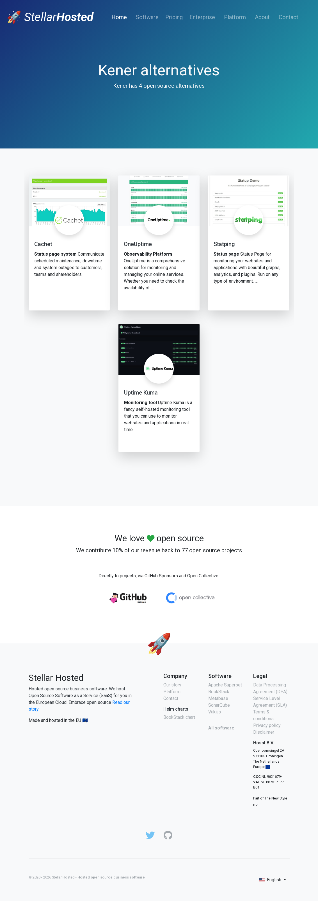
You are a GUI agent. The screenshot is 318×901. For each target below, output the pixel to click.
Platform (235, 17)
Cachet (43, 244)
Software (147, 17)
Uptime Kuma (141, 392)
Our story (172, 685)
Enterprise (202, 17)
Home (120, 17)
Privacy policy (267, 725)
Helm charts (175, 709)
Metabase (218, 698)
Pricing (174, 17)
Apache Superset (225, 685)
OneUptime (138, 244)
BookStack (218, 691)
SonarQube (219, 705)
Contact (288, 17)
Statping (224, 244)
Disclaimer (263, 732)
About (262, 17)
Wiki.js (214, 712)
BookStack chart (179, 717)
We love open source (159, 538)
